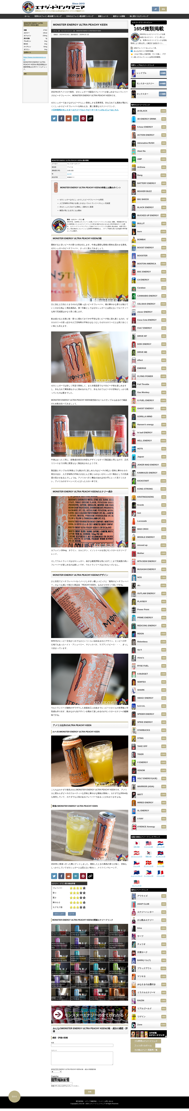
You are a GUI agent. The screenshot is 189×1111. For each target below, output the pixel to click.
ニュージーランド (136, 875)
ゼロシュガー (59, 914)
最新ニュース (103, 16)
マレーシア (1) (136, 885)
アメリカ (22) (148, 846)
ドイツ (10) (160, 865)
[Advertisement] (89, 140)
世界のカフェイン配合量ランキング (47, 16)
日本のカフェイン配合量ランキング (79, 16)
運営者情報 (79, 1104)
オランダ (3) (161, 846)
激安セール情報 (119, 16)
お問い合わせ (109, 1104)
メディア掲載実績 (90, 1104)
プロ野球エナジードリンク (145, 1041)
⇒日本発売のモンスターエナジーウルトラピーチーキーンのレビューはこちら (85, 110)
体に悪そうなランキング (139, 16)
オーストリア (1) (136, 855)
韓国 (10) (149, 855)
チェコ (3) (136, 865)
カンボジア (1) (160, 855)
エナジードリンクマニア (97, 1106)
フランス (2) (161, 875)
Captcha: (55, 1079)
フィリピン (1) (148, 875)
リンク (100, 1104)
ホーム (27, 16)
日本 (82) (137, 846)
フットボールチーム (143, 1045)
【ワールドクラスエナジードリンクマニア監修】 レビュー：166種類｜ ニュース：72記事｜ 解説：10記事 (95, 1015)
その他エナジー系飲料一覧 (145, 1050)
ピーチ (69, 174)
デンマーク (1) (148, 865)
